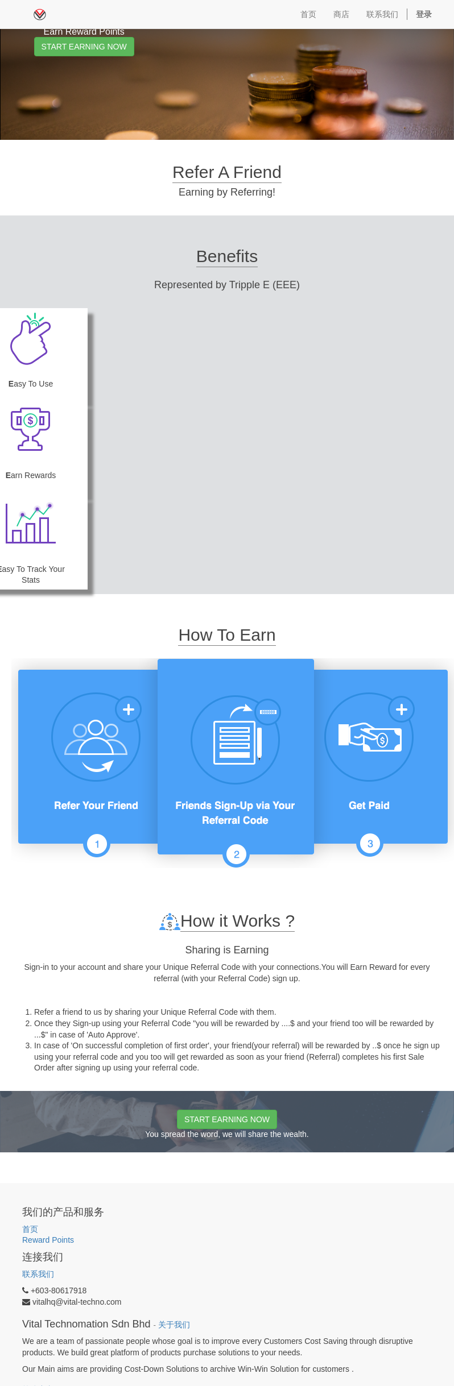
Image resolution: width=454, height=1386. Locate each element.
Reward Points (49, 1239)
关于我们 (174, 1325)
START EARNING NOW (84, 46)
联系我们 (38, 1274)
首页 (30, 1229)
